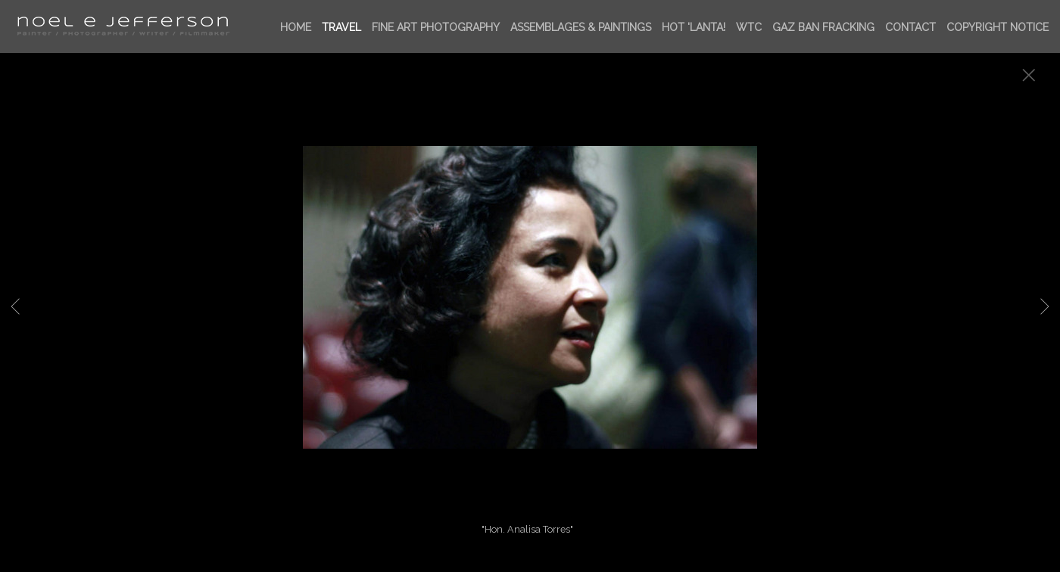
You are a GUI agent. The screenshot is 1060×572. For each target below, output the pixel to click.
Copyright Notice (997, 27)
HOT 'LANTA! (693, 27)
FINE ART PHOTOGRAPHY (436, 27)
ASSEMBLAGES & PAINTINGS (580, 27)
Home (295, 27)
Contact (910, 27)
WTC (749, 27)
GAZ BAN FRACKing (823, 27)
